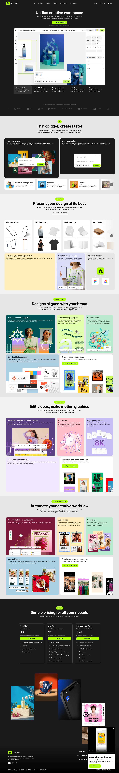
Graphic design (82, 755)
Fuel (47, 108)
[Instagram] (16, 763)
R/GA (36, 108)
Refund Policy (32, 770)
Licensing (22, 770)
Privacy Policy (12, 770)
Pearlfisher (59, 108)
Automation (83, 759)
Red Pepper (75, 108)
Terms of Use (43, 770)
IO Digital (104, 108)
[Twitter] (12, 763)
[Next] (111, 184)
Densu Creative (10, 108)
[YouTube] (9, 763)
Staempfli (24, 108)
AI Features (83, 751)
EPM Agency (89, 108)
